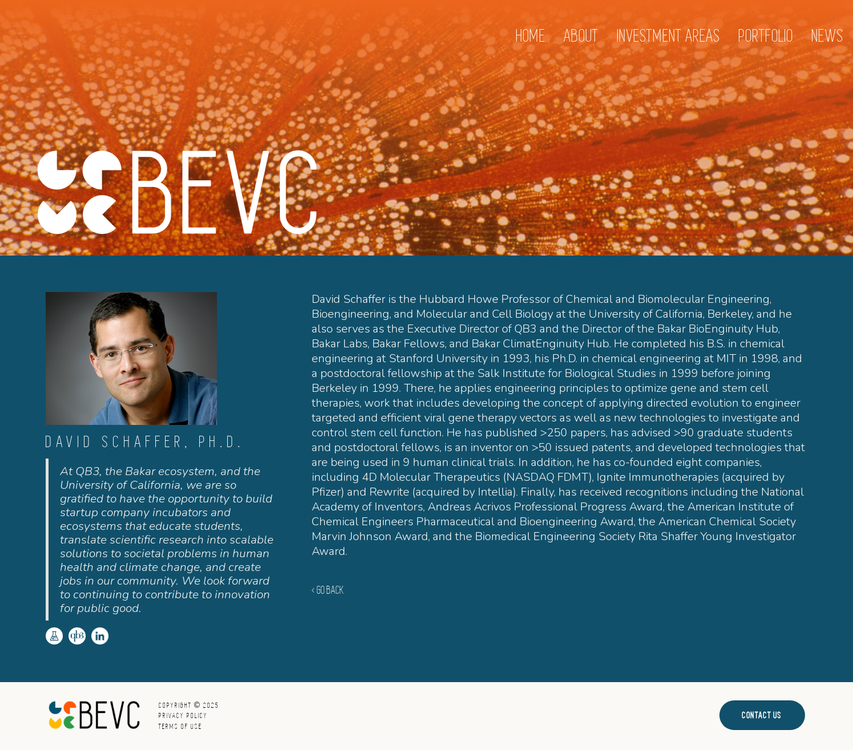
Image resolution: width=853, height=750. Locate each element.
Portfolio (766, 36)
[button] (669, 36)
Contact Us (762, 715)
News (828, 36)
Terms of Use (180, 726)
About (581, 36)
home (531, 36)
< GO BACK (328, 590)
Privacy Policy (183, 715)
